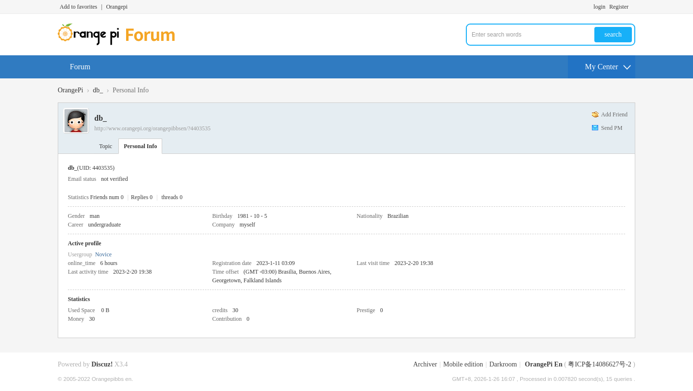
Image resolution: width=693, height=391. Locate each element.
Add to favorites (78, 6)
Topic (105, 146)
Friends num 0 (106, 197)
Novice (103, 254)
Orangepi (117, 6)
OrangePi (70, 90)
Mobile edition (463, 364)
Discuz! (102, 364)
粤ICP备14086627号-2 (599, 364)
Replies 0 (142, 197)
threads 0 (172, 197)
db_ (98, 90)
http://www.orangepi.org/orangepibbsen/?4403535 (152, 128)
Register (619, 6)
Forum (80, 67)
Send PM (611, 128)
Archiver (425, 364)
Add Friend (614, 114)
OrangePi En (544, 364)
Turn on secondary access (632, 6)
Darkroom (503, 364)
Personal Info (140, 146)
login (599, 6)
